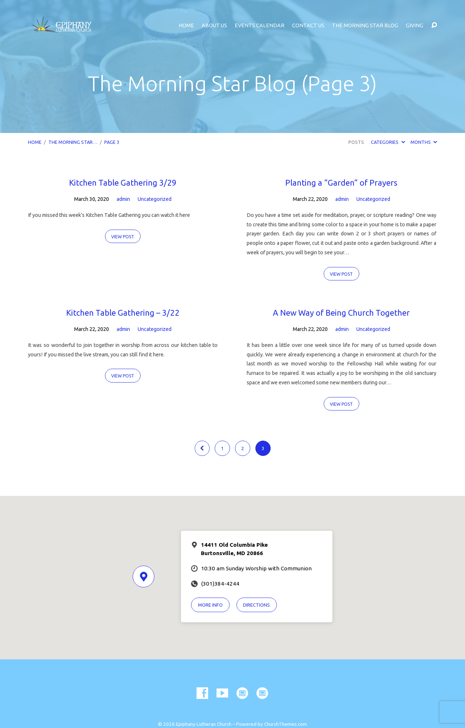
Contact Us (308, 25)
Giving (414, 25)
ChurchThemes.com (285, 724)
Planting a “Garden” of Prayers (341, 182)
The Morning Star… (72, 142)
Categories (388, 142)
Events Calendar (259, 25)
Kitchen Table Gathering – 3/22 (122, 312)
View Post (122, 236)
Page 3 (111, 142)
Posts (356, 142)
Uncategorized (154, 199)
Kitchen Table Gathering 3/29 (123, 182)
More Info (210, 604)
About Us (214, 25)
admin (123, 199)
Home (186, 25)
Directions (256, 604)
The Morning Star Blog (365, 25)
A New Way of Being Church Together (341, 312)
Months (424, 142)
